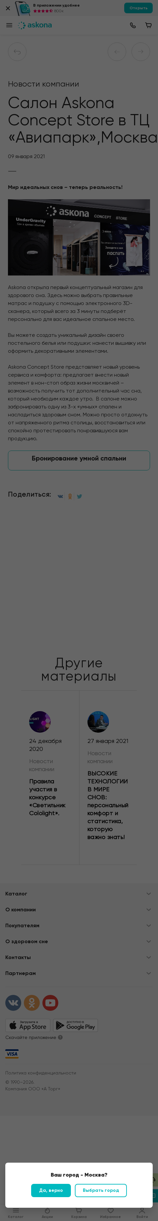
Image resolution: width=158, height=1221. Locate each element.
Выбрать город (101, 1190)
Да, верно (51, 1190)
